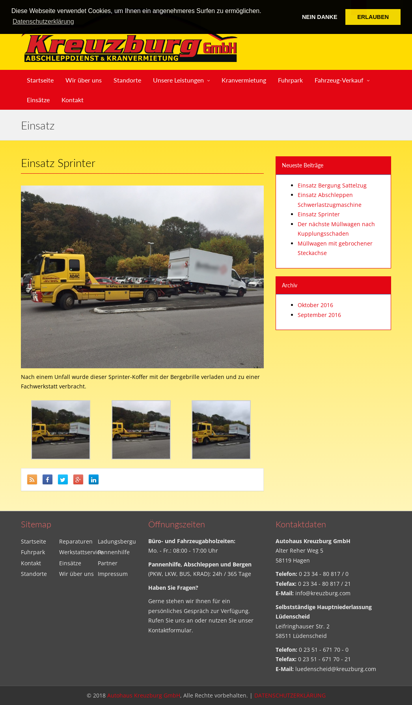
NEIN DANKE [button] (319, 17)
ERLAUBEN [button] (373, 17)
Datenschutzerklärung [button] (43, 21)
